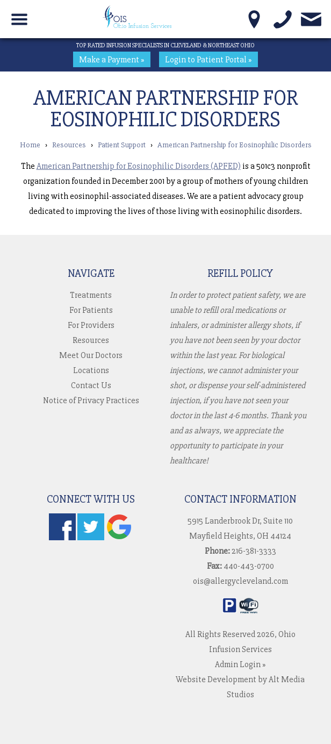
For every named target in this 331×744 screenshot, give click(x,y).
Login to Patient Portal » (208, 59)
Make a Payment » (112, 59)
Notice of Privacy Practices (91, 400)
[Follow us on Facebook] (62, 537)
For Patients (91, 310)
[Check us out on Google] (119, 537)
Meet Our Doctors (91, 355)
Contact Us (91, 385)
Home (30, 144)
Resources (69, 144)
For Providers (91, 325)
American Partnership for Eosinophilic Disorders (234, 144)
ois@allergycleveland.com (240, 581)
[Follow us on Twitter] (90, 537)
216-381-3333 (254, 551)
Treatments (91, 295)
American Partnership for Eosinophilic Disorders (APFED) (139, 166)
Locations (91, 370)
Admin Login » (240, 664)
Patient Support (122, 144)
